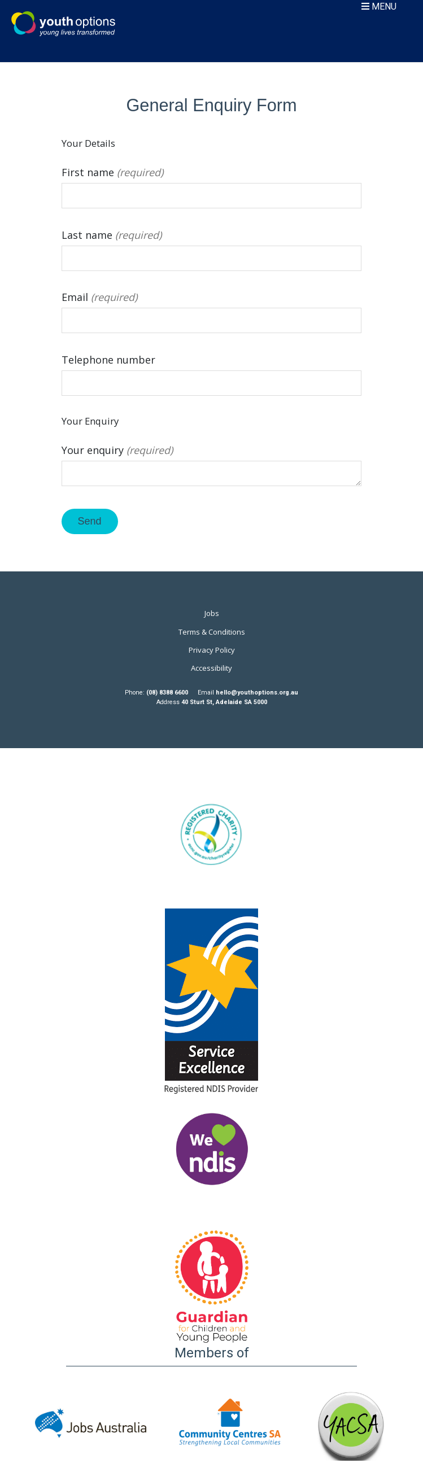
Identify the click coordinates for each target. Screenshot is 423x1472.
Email (212, 308)
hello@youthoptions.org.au (257, 692)
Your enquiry (212, 466)
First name (212, 184)
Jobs (211, 613)
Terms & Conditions (211, 632)
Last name (212, 246)
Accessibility (211, 668)
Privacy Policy (212, 650)
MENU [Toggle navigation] (378, 6)
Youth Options (63, 23)
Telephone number (212, 371)
